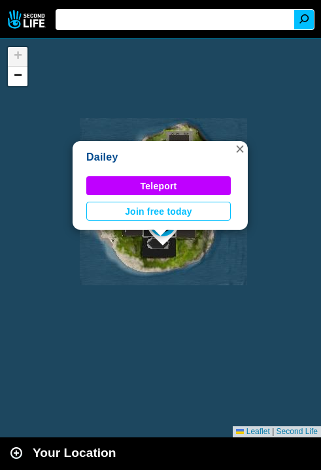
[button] (240, 149)
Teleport (159, 186)
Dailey (102, 157)
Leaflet (252, 431)
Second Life (28, 19)
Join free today (158, 211)
